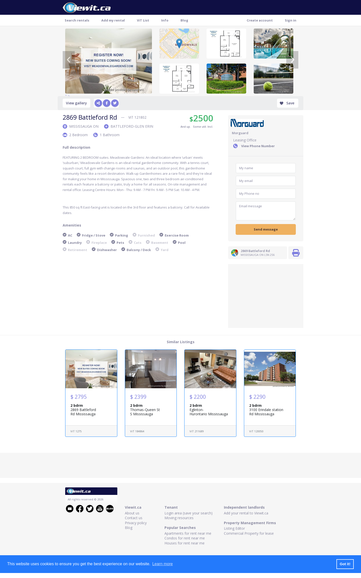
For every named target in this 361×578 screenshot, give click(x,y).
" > (108, 61)
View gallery (76, 103)
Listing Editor (234, 528)
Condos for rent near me (184, 538)
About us (132, 513)
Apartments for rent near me (187, 533)
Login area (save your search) (188, 513)
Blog (184, 20)
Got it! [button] (345, 564)
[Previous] (69, 60)
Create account (260, 20)
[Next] (292, 60)
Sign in (290, 20)
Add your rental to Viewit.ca (246, 513)
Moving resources (179, 517)
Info (164, 20)
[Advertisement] (265, 295)
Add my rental (113, 20)
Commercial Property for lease (249, 533)
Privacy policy (136, 522)
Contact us (133, 517)
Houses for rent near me (184, 543)
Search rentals (77, 20)
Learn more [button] (162, 564)
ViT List (143, 20)
